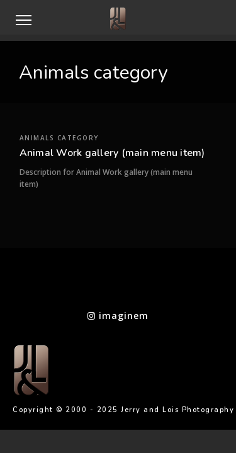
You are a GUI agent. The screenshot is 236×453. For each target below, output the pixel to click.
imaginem (118, 316)
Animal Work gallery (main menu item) (112, 172)
